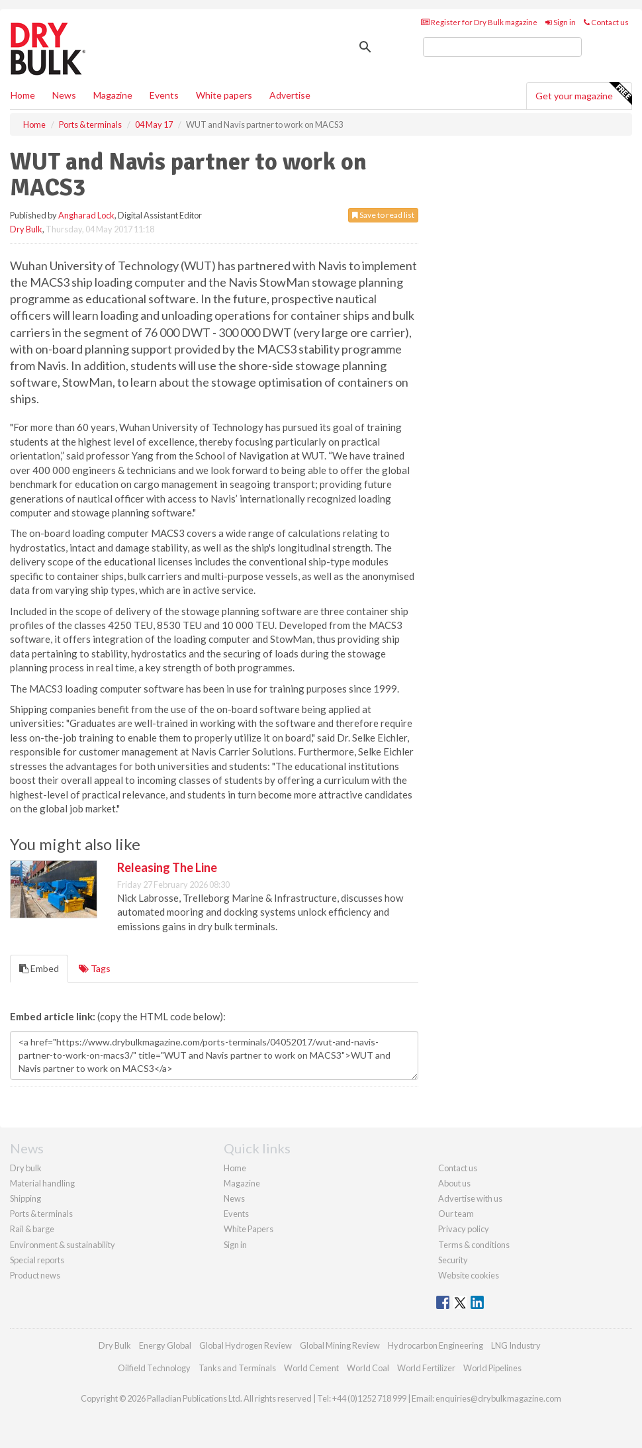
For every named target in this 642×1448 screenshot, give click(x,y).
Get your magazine (583, 94)
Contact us (606, 22)
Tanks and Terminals (237, 1368)
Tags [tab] (95, 968)
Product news (35, 1275)
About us (454, 1183)
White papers (224, 95)
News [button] (64, 95)
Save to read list (383, 215)
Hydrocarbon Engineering (435, 1345)
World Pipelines (492, 1368)
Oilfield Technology (154, 1368)
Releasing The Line (167, 867)
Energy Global (165, 1345)
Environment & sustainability (62, 1244)
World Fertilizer (426, 1368)
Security (453, 1260)
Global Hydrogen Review (245, 1345)
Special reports (37, 1260)
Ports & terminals (41, 1213)
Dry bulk (26, 1168)
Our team (456, 1213)
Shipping (25, 1198)
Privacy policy (463, 1229)
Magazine (112, 95)
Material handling (42, 1183)
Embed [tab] (39, 968)
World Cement (311, 1368)
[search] (502, 47)
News (234, 1198)
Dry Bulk (26, 229)
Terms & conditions (474, 1244)
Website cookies (468, 1275)
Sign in (560, 22)
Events (164, 95)
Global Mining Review (340, 1345)
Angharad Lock (86, 215)
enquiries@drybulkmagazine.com (498, 1398)
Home (23, 95)
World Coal (368, 1368)
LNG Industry (516, 1345)
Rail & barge (32, 1229)
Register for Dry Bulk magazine (479, 22)
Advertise (289, 95)
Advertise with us (470, 1198)
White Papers (248, 1229)
